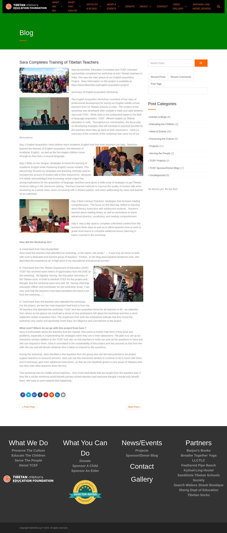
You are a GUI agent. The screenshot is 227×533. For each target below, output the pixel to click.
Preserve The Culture (28, 450)
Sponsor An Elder (85, 471)
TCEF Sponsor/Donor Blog (163, 168)
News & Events (157, 131)
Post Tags (156, 83)
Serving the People (159, 153)
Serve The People (28, 460)
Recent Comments (181, 76)
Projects (153, 146)
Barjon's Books (199, 450)
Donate (85, 461)
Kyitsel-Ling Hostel (198, 470)
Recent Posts (158, 76)
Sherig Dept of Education (198, 490)
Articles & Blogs (157, 116)
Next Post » (134, 406)
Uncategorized (156, 175)
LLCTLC (198, 460)
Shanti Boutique (211, 485)
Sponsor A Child (85, 466)
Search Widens (185, 485)
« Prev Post (28, 406)
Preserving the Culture (161, 138)
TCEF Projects (156, 160)
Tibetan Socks (198, 495)
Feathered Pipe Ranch (198, 465)
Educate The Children (28, 455)
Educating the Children (161, 124)
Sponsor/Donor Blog (142, 455)
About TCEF (28, 465)
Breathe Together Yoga (199, 455)
